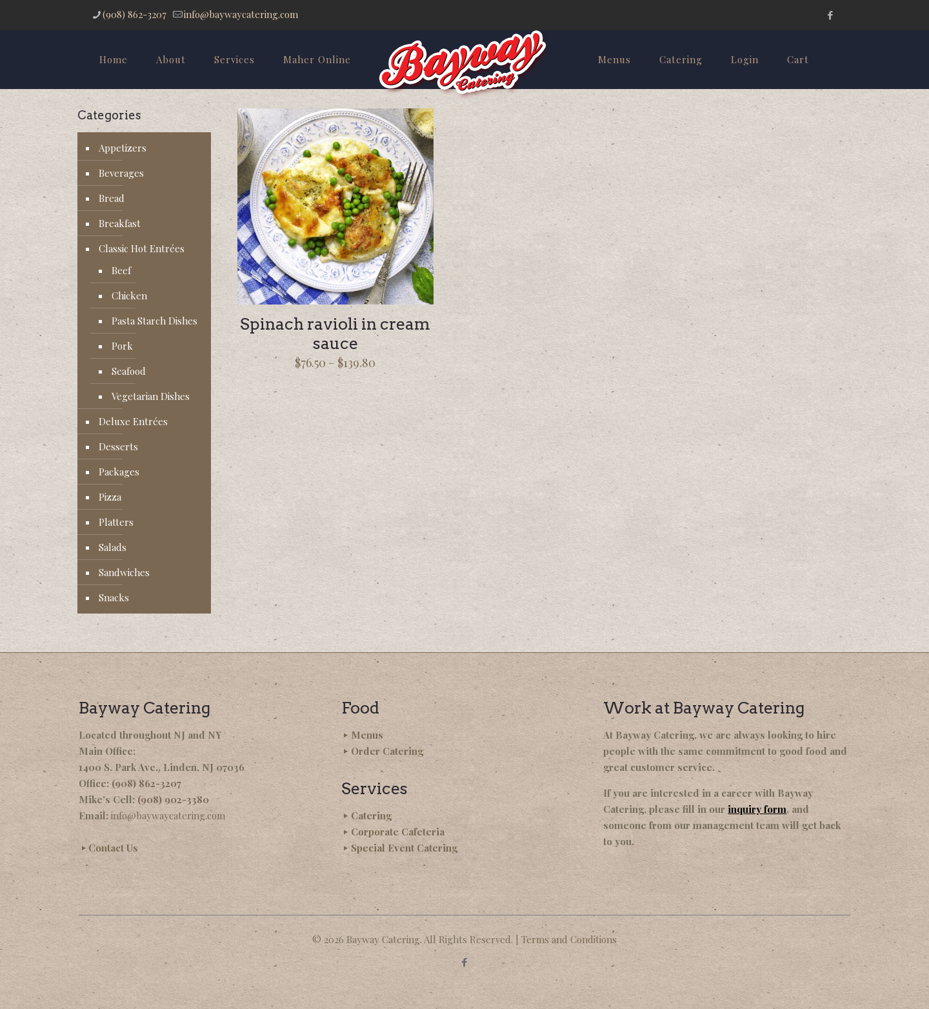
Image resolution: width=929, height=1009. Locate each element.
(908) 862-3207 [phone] (134, 14)
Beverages (121, 172)
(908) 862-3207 (146, 783)
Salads (112, 547)
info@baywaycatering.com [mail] (241, 14)
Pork (122, 345)
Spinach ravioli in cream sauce (335, 333)
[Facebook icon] (830, 14)
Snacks (114, 597)
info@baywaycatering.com (168, 815)
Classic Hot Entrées (142, 248)
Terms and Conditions (569, 939)
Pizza (110, 496)
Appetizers (122, 147)
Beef (121, 270)
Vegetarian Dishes (151, 396)
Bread (112, 198)
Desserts (118, 446)
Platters (116, 521)
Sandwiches (124, 572)
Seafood (129, 371)
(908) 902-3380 (173, 799)
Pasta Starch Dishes (154, 320)
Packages (119, 471)
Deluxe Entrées (133, 421)
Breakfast (120, 223)
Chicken (129, 295)
